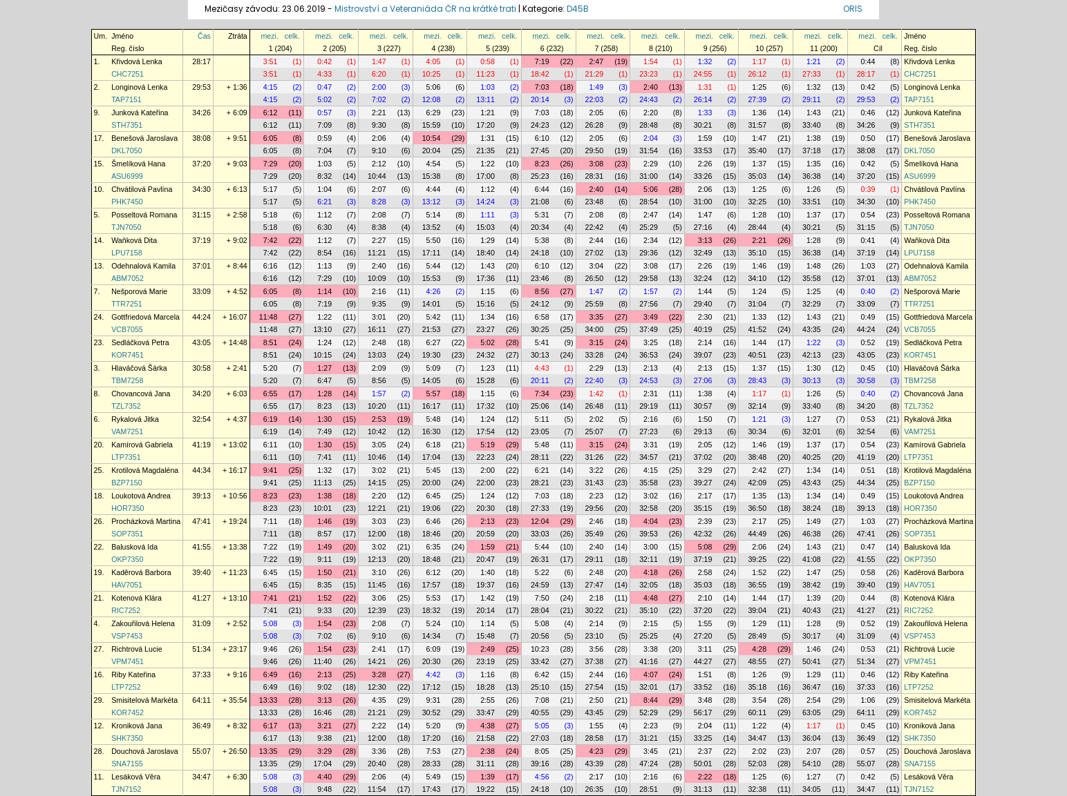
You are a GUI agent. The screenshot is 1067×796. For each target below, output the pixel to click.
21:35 (485, 150)
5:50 (433, 240)
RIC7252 (125, 610)
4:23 (596, 751)
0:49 (868, 317)
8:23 (542, 163)
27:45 (540, 150)
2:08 (379, 215)
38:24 (811, 508)
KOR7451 (127, 355)
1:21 (813, 61)
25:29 (648, 227)
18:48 (431, 559)
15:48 (485, 636)
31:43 (594, 482)
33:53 (703, 150)
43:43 (811, 482)
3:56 (596, 649)
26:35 (594, 789)
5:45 (433, 470)
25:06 (540, 406)
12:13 (377, 559)
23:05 (540, 431)
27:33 (811, 74)
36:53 (648, 355)
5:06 (433, 87)
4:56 (542, 777)
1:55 (705, 623)
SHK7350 (127, 738)
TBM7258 (127, 380)
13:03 (377, 355)
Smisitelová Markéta (144, 700)
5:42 (433, 317)
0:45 (868, 368)
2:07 (379, 189)
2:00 (379, 87)
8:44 (650, 700)
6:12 (270, 112)
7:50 (542, 598)
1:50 (705, 419)
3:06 (379, 598)
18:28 (485, 687)
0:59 (324, 138)
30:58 (201, 368)
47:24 (648, 763)
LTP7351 (125, 457)
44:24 (201, 317)
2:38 (487, 751)
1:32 (705, 61)
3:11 (705, 649)
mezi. (269, 36)
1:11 (487, 215)
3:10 (379, 572)
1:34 (487, 317)
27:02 (594, 253)
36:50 (757, 508)
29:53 (201, 87)
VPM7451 (127, 661)
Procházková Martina (145, 521)
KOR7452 (127, 712)
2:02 (596, 419)
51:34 (201, 649)
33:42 (540, 661)
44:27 (703, 661)
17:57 (431, 585)
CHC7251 (127, 74)
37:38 (594, 661)
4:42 (433, 674)
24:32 (485, 355)
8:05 (542, 751)
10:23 (540, 649)
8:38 (379, 227)
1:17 (759, 61)
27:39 (757, 99)
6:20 (379, 74)
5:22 (542, 572)
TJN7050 (126, 227)
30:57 (703, 406)
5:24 (433, 623)
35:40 (757, 150)
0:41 (868, 240)
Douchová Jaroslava (144, 751)
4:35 (379, 700)
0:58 (487, 61)
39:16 (540, 763)
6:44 (542, 189)
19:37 (485, 585)
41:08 (811, 559)
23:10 (594, 636)
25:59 (594, 304)
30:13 (540, 355)
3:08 (596, 163)
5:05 (542, 725)
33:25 (703, 738)
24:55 (703, 74)
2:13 (650, 368)
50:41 (811, 661)
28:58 (594, 738)
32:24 (703, 278)
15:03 (485, 227)
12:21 (377, 508)
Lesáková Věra (135, 777)
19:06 (431, 508)
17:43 (431, 789)
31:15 (201, 215)
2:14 (705, 342)
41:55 (201, 547)
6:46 (433, 521)
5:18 (270, 215)
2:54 (813, 700)
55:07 (201, 751)
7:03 (542, 87)
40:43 (811, 610)
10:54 (431, 138)
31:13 (703, 789)
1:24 (759, 291)
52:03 (757, 763)
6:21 (324, 201)
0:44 (868, 61)
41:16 (648, 661)
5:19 (487, 444)
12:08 (431, 99)
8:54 (324, 253)
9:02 (324, 687)
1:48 (813, 266)
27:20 (703, 636)
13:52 (431, 227)
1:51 (705, 674)
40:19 (703, 329)
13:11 (485, 99)
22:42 (594, 227)
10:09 (377, 278)
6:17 (270, 725)
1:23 (487, 368)
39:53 (648, 534)
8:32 (324, 176)
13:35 (268, 751)
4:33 (324, 74)
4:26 (433, 291)
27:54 (594, 687)
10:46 (377, 457)
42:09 (757, 482)
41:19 (201, 444)
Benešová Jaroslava (144, 138)
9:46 (270, 649)
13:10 (322, 329)
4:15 (270, 87)
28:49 (757, 636)
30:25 (540, 329)
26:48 (594, 406)
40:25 (811, 457)
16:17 (431, 406)
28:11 (540, 457)
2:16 (379, 291)
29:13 (703, 431)
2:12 (379, 163)
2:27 (379, 240)
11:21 (377, 253)
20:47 (485, 559)
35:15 (703, 508)
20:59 (485, 534)
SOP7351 (127, 534)
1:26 (813, 189)
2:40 (650, 87)
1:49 (596, 87)
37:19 (201, 240)
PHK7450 (127, 201)
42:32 (703, 534)
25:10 (540, 687)
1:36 (759, 112)
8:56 (542, 291)
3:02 (379, 470)
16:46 (322, 712)
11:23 (485, 74)
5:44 (433, 266)
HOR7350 (127, 508)
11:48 (268, 317)
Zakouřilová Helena (143, 623)
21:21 (377, 712)
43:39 (594, 763)
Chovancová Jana (140, 393)
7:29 (270, 163)
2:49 (487, 649)
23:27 (485, 329)
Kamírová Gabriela (142, 444)
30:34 (757, 431)
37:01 (201, 266)
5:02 (324, 99)
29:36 (648, 253)
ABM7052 (127, 278)
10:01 (322, 508)
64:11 (201, 700)
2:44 (596, 240)
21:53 (431, 329)
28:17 (201, 61)
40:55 (540, 712)
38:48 (757, 457)
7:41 (324, 457)
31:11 (485, 763)
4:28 (759, 649)
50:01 (703, 763)
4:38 (487, 725)
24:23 (540, 125)
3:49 (650, 317)
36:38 (811, 176)
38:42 (811, 585)
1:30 (813, 368)
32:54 (201, 419)
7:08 (542, 700)
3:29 (705, 470)
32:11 (648, 559)
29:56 (594, 508)
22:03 (594, 99)
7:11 (270, 521)
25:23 (540, 176)
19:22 (485, 789)
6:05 (270, 138)
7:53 (433, 751)
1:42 (596, 393)
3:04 (596, 266)
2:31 (650, 393)
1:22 (487, 163)
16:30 (431, 431)
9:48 (324, 789)
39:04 (757, 610)
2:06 (379, 138)
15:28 (485, 380)
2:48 (379, 342)
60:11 (757, 712)
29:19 (648, 406)
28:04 (540, 610)
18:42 (540, 74)
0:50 (868, 138)
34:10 (757, 278)
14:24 (485, 201)
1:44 (705, 291)
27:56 (648, 304)
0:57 (324, 112)
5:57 (433, 393)
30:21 (703, 125)
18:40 (485, 253)
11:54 (377, 789)
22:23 (485, 457)
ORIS (852, 8)
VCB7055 (127, 329)
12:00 (377, 534)
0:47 (324, 87)
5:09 (433, 368)
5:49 (433, 777)
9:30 (379, 125)
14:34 (431, 636)
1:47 (379, 61)
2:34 (650, 240)
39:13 (201, 496)
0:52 (868, 342)
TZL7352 (126, 406)
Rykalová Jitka (135, 419)
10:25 (431, 74)
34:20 (201, 393)
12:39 (377, 610)
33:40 (811, 125)
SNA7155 (127, 763)
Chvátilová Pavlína (141, 189)
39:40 (201, 572)
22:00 (485, 482)
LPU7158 (126, 253)
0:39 (868, 189)
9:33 (324, 610)
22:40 (594, 380)
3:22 (596, 470)
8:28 (379, 201)
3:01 (379, 317)
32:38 (757, 789)
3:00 (650, 547)
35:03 (757, 176)
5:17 (270, 189)
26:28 (594, 125)
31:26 (594, 457)
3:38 (650, 649)
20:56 (540, 636)
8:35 (324, 585)
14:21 (377, 661)
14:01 (431, 304)
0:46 (868, 112)
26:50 (594, 278)
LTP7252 (125, 687)
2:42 (759, 470)
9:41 (270, 470)
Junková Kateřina (139, 112)
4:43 (542, 368)
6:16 (270, 266)
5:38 (542, 240)
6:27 (433, 342)
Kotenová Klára (136, 598)
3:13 (705, 240)
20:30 (485, 508)
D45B (578, 8)
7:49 (324, 431)
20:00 (431, 482)
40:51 (757, 355)
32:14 (757, 406)
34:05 (811, 789)
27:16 (703, 227)
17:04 (431, 457)
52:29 (648, 712)
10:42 (377, 431)
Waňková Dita (134, 240)
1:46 (759, 266)
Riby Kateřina (133, 674)
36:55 (757, 585)
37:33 (201, 674)
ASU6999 (127, 176)
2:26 (705, 163)
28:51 (648, 789)
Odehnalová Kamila (143, 266)
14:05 (431, 380)
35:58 (811, 278)
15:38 (431, 176)
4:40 (324, 777)
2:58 (705, 572)
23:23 (648, 74)
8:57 (324, 534)
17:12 (431, 687)
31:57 (757, 125)
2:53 (379, 419)
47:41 (201, 521)
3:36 (379, 751)
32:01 (811, 431)
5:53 (433, 598)
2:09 (379, 368)
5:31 (542, 215)
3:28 (379, 674)
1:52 (759, 572)
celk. (292, 36)
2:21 (379, 112)
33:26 (703, 176)
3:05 (379, 444)
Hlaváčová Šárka (139, 368)
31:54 (648, 150)
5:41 (542, 342)
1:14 (324, 291)
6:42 (542, 674)
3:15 (596, 342)
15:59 (431, 125)
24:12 (540, 304)
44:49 (757, 534)
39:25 (757, 559)
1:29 (487, 240)
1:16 (487, 674)
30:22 (594, 610)
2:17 (705, 496)
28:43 (757, 380)
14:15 (377, 482)
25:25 (648, 636)
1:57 (650, 291)
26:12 (757, 74)
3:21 (324, 725)
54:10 (811, 763)
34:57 (648, 457)
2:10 (705, 598)
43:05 (201, 342)
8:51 (270, 342)
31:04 (757, 304)
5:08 (705, 547)
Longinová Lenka (139, 87)
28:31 (594, 176)
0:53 (868, 419)
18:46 (431, 534)
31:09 (201, 623)
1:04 (324, 189)
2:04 (650, 138)
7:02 (379, 99)
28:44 (757, 227)
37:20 (201, 163)
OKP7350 (127, 559)
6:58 (542, 317)
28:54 (648, 201)
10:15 (322, 355)
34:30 (201, 189)
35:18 (757, 687)
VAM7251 (127, 431)
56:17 (703, 712)
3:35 (596, 317)
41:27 (201, 598)
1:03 (487, 87)
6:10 (542, 138)
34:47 (757, 738)
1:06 (868, 700)
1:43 (813, 112)
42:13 (811, 355)
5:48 (433, 419)
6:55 (270, 393)
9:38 (324, 738)
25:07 (594, 431)
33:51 (811, 201)
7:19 (542, 61)
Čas (204, 36)
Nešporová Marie (139, 291)
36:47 (811, 687)
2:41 (379, 649)
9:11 (324, 559)
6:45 (433, 496)
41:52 (757, 329)
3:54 (759, 700)
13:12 (431, 201)
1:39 (813, 598)
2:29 (650, 163)
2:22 (379, 725)
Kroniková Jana (136, 725)
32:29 (811, 304)
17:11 (431, 253)
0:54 (868, 215)
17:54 (485, 431)
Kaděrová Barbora (141, 572)
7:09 (324, 125)
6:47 (324, 380)
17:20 (485, 125)
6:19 (270, 419)
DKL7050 (126, 150)
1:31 (705, 87)
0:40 (868, 291)
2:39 (705, 521)
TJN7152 (126, 789)
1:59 (705, 138)
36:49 (201, 725)
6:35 (433, 547)
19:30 (431, 355)
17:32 (485, 406)
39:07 (703, 355)
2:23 (596, 496)
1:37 (759, 163)
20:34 (540, 227)
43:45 (594, 712)
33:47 (485, 712)
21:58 (485, 738)
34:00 (594, 329)
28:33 (431, 763)
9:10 (379, 150)
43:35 (811, 329)
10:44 (377, 176)
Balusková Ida (134, 547)
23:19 (485, 661)
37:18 (811, 150)
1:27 (324, 368)
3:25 (650, 342)
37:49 (648, 329)
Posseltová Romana (144, 215)
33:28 (594, 355)
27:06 (703, 380)
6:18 (433, 444)
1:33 (705, 112)
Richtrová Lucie (136, 649)
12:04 (540, 521)
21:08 (540, 201)
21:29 (594, 74)
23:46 (540, 278)
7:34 (542, 393)
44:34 (201, 470)
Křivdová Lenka (136, 61)
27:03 (540, 738)
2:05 (596, 112)
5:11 (542, 419)
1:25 (759, 87)
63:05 (811, 712)
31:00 (648, 176)
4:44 (433, 189)
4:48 (650, 598)
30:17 (811, 636)
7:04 (324, 150)
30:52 (431, 712)
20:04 (431, 150)
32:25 (757, 201)
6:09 (433, 649)
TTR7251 (126, 304)
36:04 (811, 738)
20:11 (540, 380)
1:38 (813, 138)
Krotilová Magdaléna (144, 470)
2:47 (596, 61)
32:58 (648, 508)
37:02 (703, 457)
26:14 (703, 99)
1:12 (487, 189)
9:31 (433, 700)
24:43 (648, 99)
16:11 (377, 329)
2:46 (596, 521)
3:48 (705, 700)
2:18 (596, 598)
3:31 (650, 444)
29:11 (811, 99)
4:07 (650, 674)
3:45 (650, 751)
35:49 (594, 534)
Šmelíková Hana (138, 163)
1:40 (487, 572)
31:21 (648, 738)
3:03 (379, 521)
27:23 (648, 431)
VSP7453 (126, 636)
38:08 (201, 138)
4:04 (650, 521)
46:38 (811, 534)
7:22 (270, 547)
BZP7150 (126, 482)
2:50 (596, 700)
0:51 (868, 470)
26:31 (540, 559)
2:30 (705, 317)
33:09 (201, 291)
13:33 (268, 700)
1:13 (324, 266)
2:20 (650, 112)
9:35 (379, 304)
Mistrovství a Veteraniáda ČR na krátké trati (426, 8)
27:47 (594, 585)
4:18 (650, 572)
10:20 (377, 406)
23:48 (594, 201)
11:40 (322, 661)
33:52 (703, 687)
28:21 (540, 482)
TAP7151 (126, 99)
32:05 (648, 585)
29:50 (594, 150)
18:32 (431, 610)
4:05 (433, 61)
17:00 (485, 176)
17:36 (485, 278)
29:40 (703, 304)
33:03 (540, 534)
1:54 (650, 61)
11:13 (322, 482)
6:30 (324, 227)
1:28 (759, 215)
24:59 (540, 585)
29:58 (648, 278)
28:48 (648, 125)
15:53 (431, 278)
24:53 (648, 380)
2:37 (705, 751)
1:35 (813, 163)
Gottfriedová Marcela (145, 317)
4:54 (433, 163)
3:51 (270, 61)
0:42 (324, 61)
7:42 (270, 240)
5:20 (270, 368)
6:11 (270, 444)
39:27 (703, 482)
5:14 (433, 215)
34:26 (201, 112)
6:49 (270, 674)
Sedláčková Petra (140, 342)
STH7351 (126, 125)
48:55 (757, 661)
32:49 (703, 253)
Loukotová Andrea (141, 496)
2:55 (487, 700)
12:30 (377, 687)
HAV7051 (126, 585)
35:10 (757, 253)
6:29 (433, 112)
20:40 (377, 763)
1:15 (487, 291)
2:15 (650, 623)
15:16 (485, 304)
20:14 (540, 99)
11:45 (377, 585)
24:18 (540, 253)
